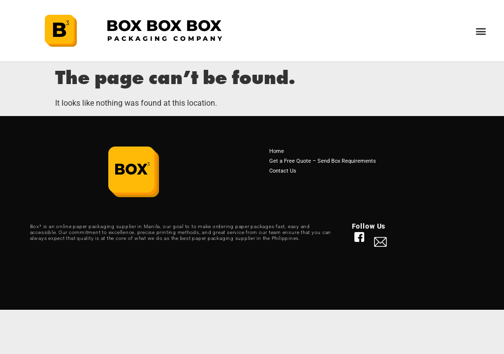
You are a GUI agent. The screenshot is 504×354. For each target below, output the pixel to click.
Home (276, 151)
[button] (481, 31)
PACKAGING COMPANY (165, 38)
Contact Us (282, 171)
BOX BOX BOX (163, 25)
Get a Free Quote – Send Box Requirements (322, 161)
